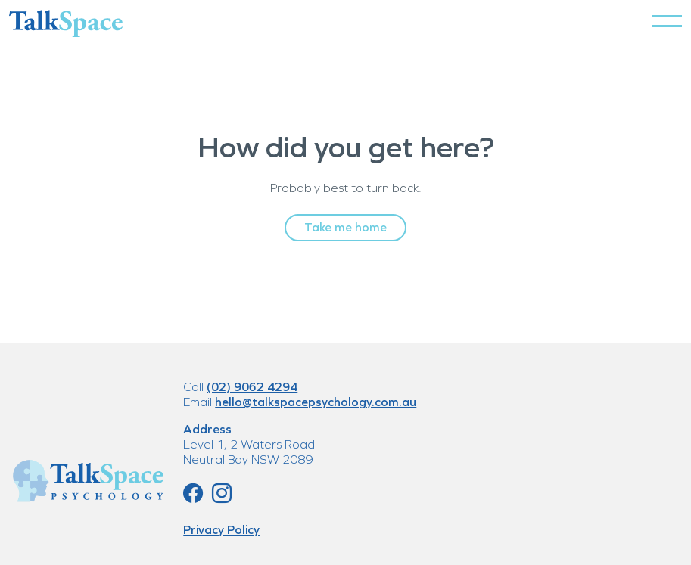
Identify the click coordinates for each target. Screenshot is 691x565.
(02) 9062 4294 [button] (252, 387)
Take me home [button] (345, 227)
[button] (667, 21)
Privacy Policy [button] (221, 530)
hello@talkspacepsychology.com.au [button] (315, 402)
